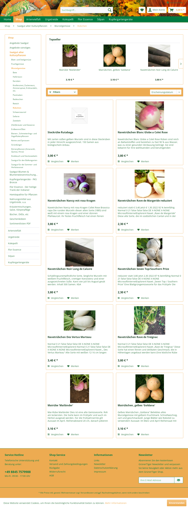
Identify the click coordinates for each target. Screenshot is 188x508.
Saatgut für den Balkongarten (24, 160)
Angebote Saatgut (19, 43)
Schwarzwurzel (19, 112)
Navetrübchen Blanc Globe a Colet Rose (143, 132)
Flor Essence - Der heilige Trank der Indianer (23, 188)
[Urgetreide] (51, 19)
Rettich (16, 103)
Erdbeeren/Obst (18, 129)
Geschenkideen (18, 218)
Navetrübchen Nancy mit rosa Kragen (71, 200)
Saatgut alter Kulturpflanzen (18, 54)
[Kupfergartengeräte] (121, 19)
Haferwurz (17, 76)
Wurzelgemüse (18, 68)
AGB (51, 475)
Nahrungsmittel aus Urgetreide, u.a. (20, 201)
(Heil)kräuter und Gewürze (23, 125)
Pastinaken (17, 95)
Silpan (11, 255)
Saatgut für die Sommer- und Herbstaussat (24, 166)
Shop (11, 37)
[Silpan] (101, 19)
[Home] (7, 19)
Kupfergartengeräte (18, 262)
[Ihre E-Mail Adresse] (156, 480)
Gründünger (16, 144)
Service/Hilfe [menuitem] (175, 2)
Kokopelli (13, 243)
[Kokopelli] (68, 19)
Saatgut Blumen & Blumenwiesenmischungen (24, 173)
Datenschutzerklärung (106, 467)
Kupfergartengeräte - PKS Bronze (23, 181)
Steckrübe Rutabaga (60, 132)
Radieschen (18, 99)
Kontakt (53, 460)
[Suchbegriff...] (86, 10)
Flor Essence (14, 249)
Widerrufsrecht (57, 471)
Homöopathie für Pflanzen (23, 194)
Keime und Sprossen (20, 140)
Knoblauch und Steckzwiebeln (24, 156)
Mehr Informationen (116, 503)
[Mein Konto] (157, 10)
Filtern (54, 91)
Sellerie (16, 116)
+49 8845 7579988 (18, 472)
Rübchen (17, 107)
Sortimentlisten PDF (20, 223)
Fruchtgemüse (17, 64)
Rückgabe (54, 467)
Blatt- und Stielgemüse (21, 59)
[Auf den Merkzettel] (73, 161)
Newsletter (100, 464)
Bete (15, 72)
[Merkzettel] (142, 10)
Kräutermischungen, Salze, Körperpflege (20, 208)
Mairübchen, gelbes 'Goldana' (114, 69)
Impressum (100, 471)
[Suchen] (109, 10)
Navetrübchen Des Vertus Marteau (69, 337)
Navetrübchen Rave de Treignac (138, 337)
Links (96, 460)
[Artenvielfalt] (33, 19)
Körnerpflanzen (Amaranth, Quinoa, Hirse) (23, 150)
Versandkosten (87, 492)
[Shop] (18, 19)
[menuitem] (86, 10)
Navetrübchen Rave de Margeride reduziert (145, 200)
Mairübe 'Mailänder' (70, 69)
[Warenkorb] (177, 10)
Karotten (16, 81)
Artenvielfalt (14, 230)
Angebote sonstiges (20, 47)
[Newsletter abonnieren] (178, 480)
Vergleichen (55, 161)
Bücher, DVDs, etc (19, 214)
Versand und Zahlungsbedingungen (68, 464)
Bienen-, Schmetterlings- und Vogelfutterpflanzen (24, 135)
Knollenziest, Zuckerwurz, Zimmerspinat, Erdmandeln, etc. (25, 88)
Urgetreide (13, 236)
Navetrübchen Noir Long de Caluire (159, 69)
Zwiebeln (17, 120)
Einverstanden (177, 502)
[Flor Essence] (85, 19)
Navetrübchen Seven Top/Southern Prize (143, 269)
